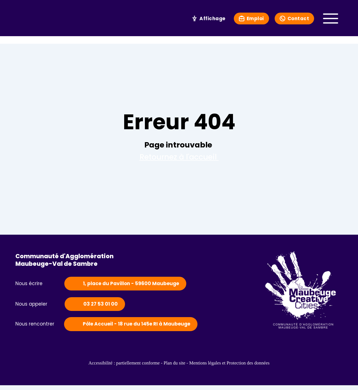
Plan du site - (174, 367)
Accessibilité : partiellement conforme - (109, 367)
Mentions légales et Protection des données (244, 367)
